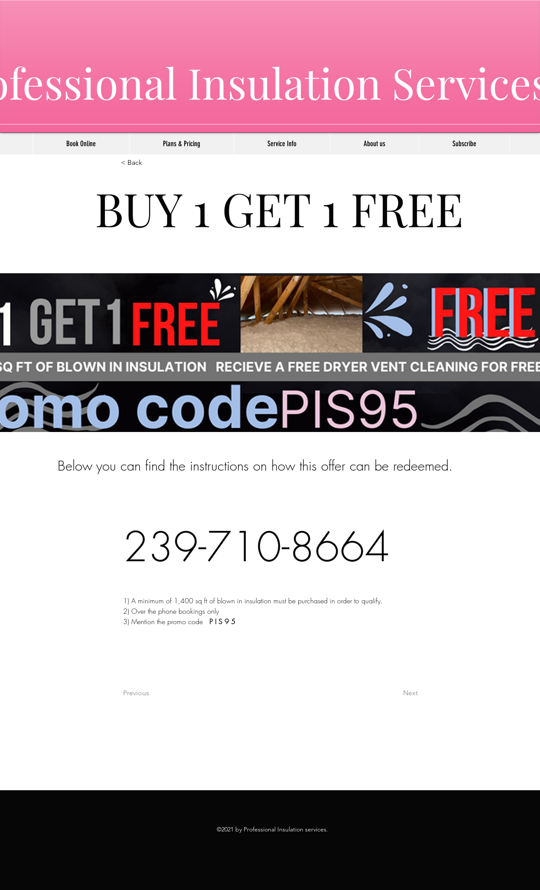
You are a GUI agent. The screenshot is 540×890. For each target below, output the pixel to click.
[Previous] (151, 693)
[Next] (396, 693)
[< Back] (149, 163)
